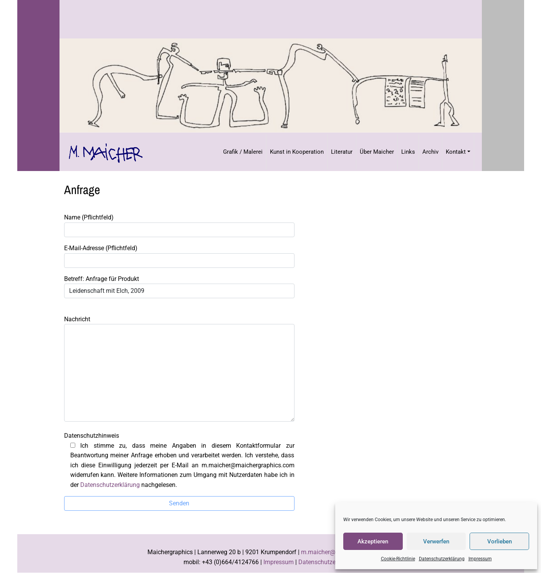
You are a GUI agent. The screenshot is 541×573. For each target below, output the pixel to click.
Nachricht (179, 369)
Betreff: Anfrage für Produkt (179, 287)
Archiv (430, 151)
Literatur (341, 151)
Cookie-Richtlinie (398, 558)
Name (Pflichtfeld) (179, 225)
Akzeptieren (372, 541)
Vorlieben (499, 541)
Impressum (480, 558)
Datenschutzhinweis (179, 460)
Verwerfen (436, 541)
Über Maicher (377, 151)
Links (408, 151)
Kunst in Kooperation (297, 151)
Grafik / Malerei (243, 151)
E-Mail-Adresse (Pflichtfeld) (179, 256)
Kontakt (456, 151)
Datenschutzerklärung (442, 558)
